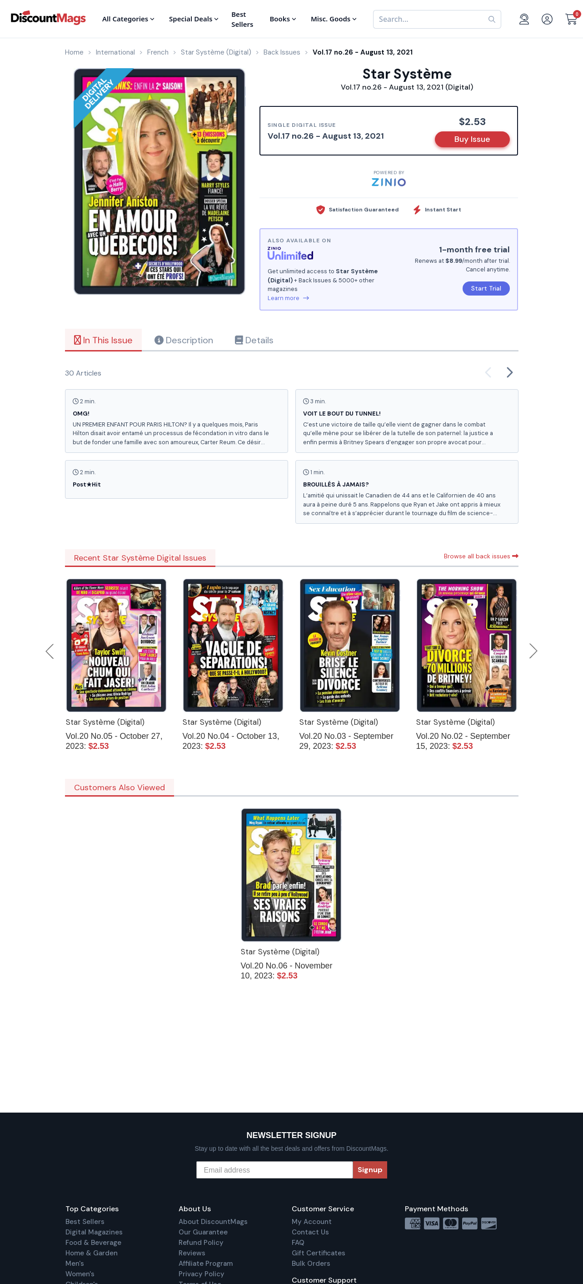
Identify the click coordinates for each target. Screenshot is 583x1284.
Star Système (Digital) (105, 722)
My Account (312, 1221)
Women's (80, 1274)
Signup (370, 1169)
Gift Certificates (318, 1253)
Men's (74, 1263)
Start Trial (486, 288)
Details (254, 340)
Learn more (288, 298)
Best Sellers (85, 1221)
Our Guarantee (203, 1232)
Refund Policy (201, 1242)
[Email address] (274, 1170)
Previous (50, 651)
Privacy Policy (201, 1274)
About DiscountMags (213, 1221)
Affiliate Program (206, 1263)
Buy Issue (472, 139)
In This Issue (103, 340)
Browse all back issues (481, 556)
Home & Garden (91, 1253)
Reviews (192, 1253)
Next (533, 651)
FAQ (298, 1242)
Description (183, 340)
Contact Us (310, 1232)
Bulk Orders (311, 1263)
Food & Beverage (93, 1242)
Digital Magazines (94, 1232)
